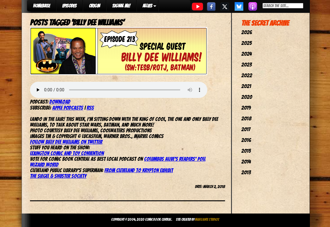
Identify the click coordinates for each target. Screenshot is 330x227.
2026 (246, 32)
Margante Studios (207, 219)
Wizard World (44, 164)
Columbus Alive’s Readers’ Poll (175, 159)
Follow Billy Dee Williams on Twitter (66, 142)
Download (60, 102)
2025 (246, 43)
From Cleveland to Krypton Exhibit (138, 170)
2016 (246, 140)
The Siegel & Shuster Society (58, 176)
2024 (246, 54)
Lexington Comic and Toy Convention (67, 153)
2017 (245, 129)
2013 (246, 172)
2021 (246, 86)
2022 (246, 75)
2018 (246, 118)
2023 (246, 64)
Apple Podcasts (67, 108)
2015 (246, 151)
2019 (246, 108)
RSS (90, 108)
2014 (246, 161)
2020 (246, 97)
